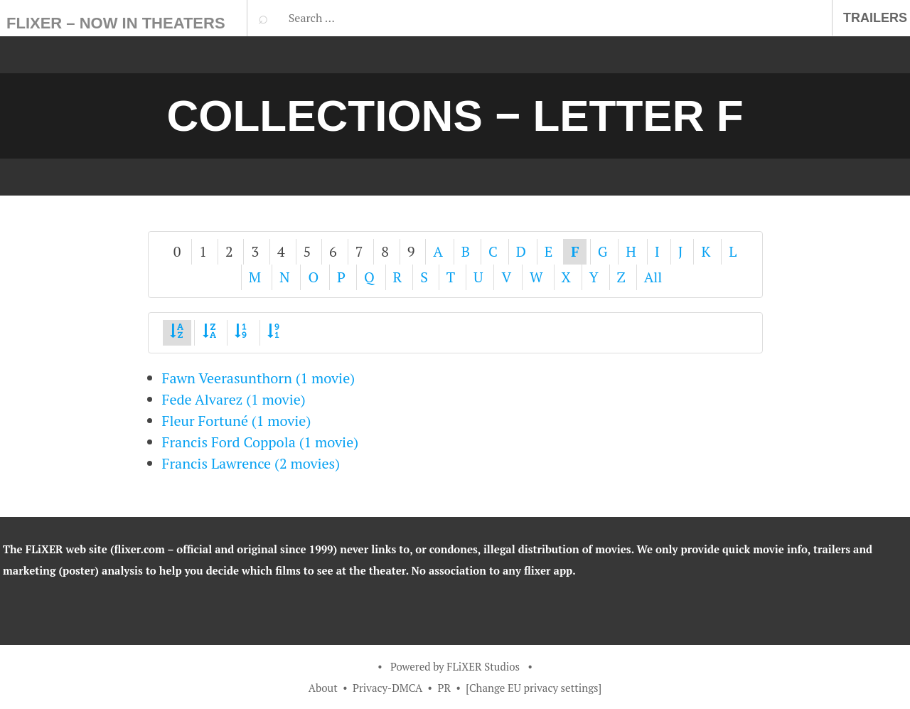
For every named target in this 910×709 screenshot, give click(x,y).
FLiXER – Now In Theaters (115, 23)
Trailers (875, 18)
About (323, 688)
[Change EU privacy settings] (533, 688)
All (653, 277)
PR (444, 688)
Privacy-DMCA (387, 688)
